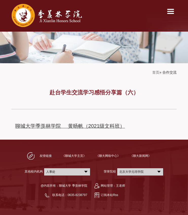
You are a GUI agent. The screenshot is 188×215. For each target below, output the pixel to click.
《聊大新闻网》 (140, 156)
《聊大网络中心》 (108, 156)
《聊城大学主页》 (74, 156)
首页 (155, 72)
